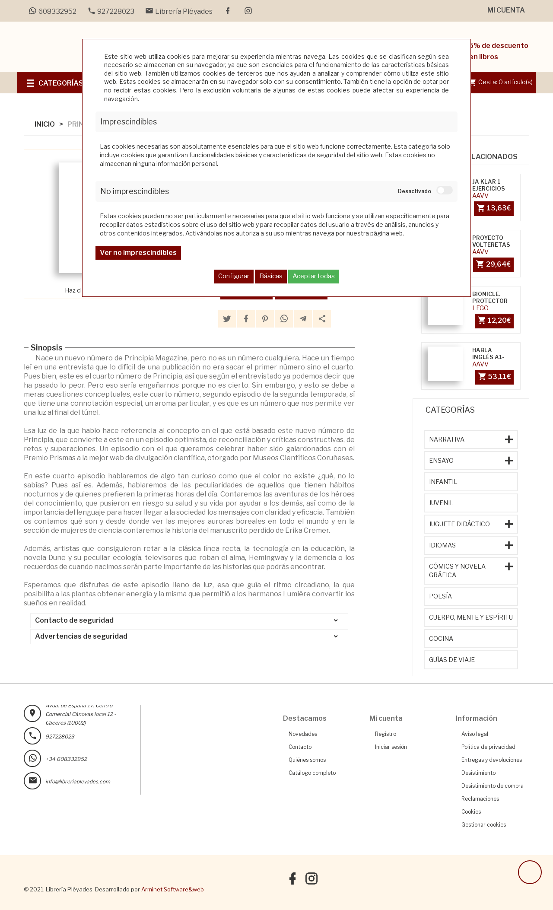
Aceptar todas (313, 276)
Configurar (233, 276)
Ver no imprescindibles (138, 252)
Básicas (271, 276)
